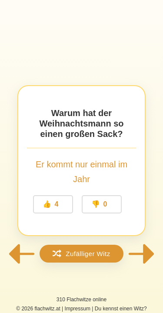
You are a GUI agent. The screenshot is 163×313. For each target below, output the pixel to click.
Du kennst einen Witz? (121, 309)
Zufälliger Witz (81, 253)
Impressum (77, 309)
